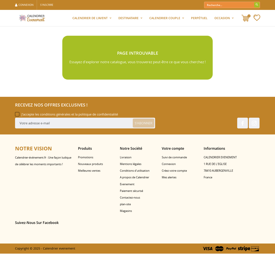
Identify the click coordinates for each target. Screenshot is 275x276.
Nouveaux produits (90, 186)
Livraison (125, 180)
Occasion (222, 18)
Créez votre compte (174, 193)
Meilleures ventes (89, 193)
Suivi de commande (174, 180)
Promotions (85, 180)
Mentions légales (130, 186)
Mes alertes (169, 200)
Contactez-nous (130, 220)
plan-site (125, 227)
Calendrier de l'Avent (90, 18)
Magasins (126, 233)
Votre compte (173, 170)
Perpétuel (199, 18)
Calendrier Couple (165, 18)
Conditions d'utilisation (135, 193)
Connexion (169, 186)
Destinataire (128, 18)
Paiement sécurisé (131, 213)
